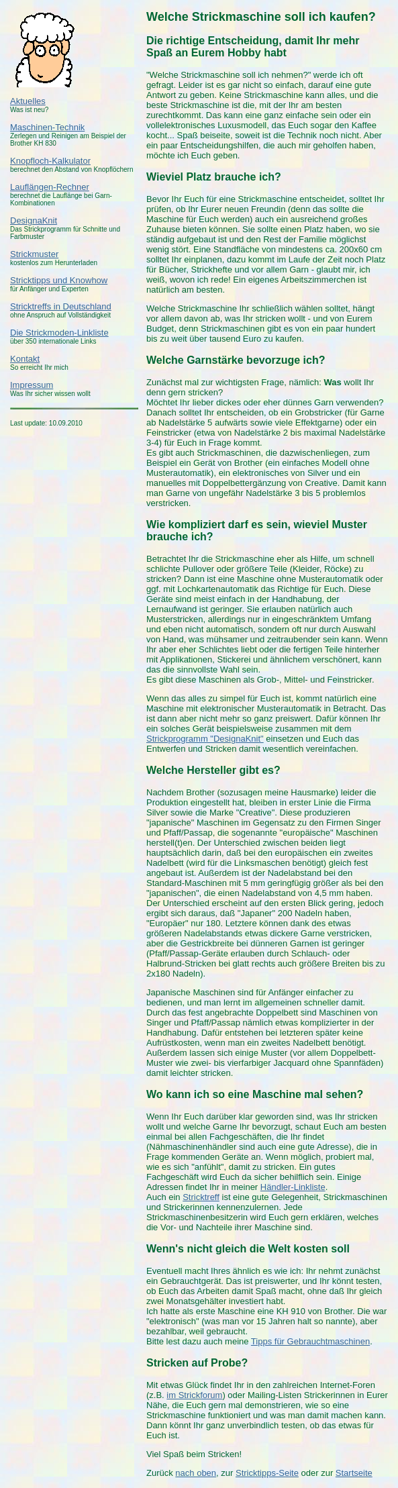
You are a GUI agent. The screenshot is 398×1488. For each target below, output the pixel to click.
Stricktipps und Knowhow (58, 280)
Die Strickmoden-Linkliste (59, 333)
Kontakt (25, 359)
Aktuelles (28, 101)
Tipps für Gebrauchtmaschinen (310, 1341)
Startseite (354, 1473)
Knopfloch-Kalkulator (50, 161)
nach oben (195, 1473)
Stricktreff (201, 1197)
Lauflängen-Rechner (49, 187)
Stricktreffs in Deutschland (60, 306)
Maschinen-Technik (47, 127)
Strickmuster (34, 254)
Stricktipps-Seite (267, 1473)
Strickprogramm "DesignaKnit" (205, 739)
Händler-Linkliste (293, 1187)
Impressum (31, 385)
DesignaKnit (33, 220)
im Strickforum (194, 1395)
